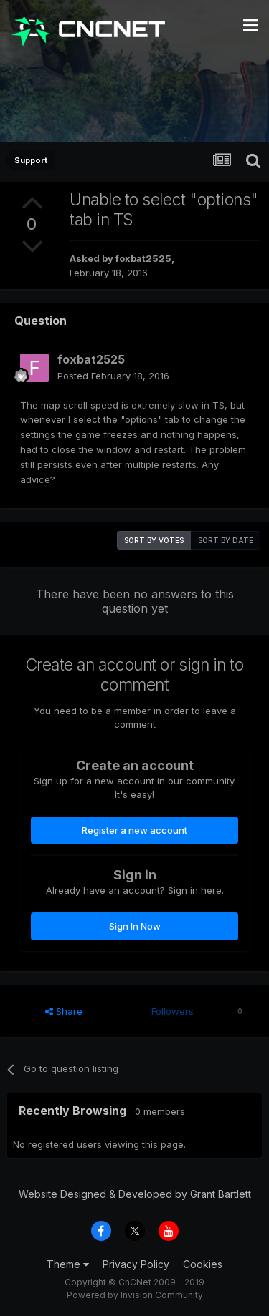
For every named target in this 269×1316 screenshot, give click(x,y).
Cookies (202, 1264)
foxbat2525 (143, 258)
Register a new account (134, 830)
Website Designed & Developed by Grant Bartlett (135, 1194)
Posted (113, 375)
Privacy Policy (136, 1264)
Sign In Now (135, 926)
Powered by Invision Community (135, 1295)
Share (63, 1011)
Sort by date (225, 540)
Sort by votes (154, 540)
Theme (68, 1264)
